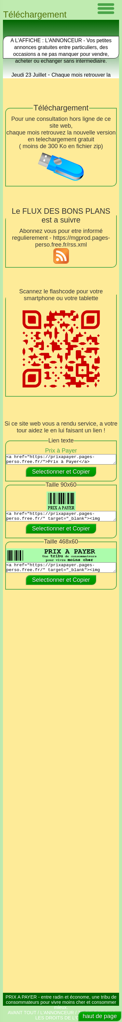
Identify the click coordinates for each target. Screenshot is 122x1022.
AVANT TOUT (22, 1012)
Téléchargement (34, 14)
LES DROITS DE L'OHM (61, 1017)
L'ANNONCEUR (57, 1012)
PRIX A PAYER (21, 997)
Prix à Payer (61, 450)
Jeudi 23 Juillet (28, 75)
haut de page (100, 1016)
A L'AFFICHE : (27, 40)
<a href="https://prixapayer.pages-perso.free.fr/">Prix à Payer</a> (61, 460)
